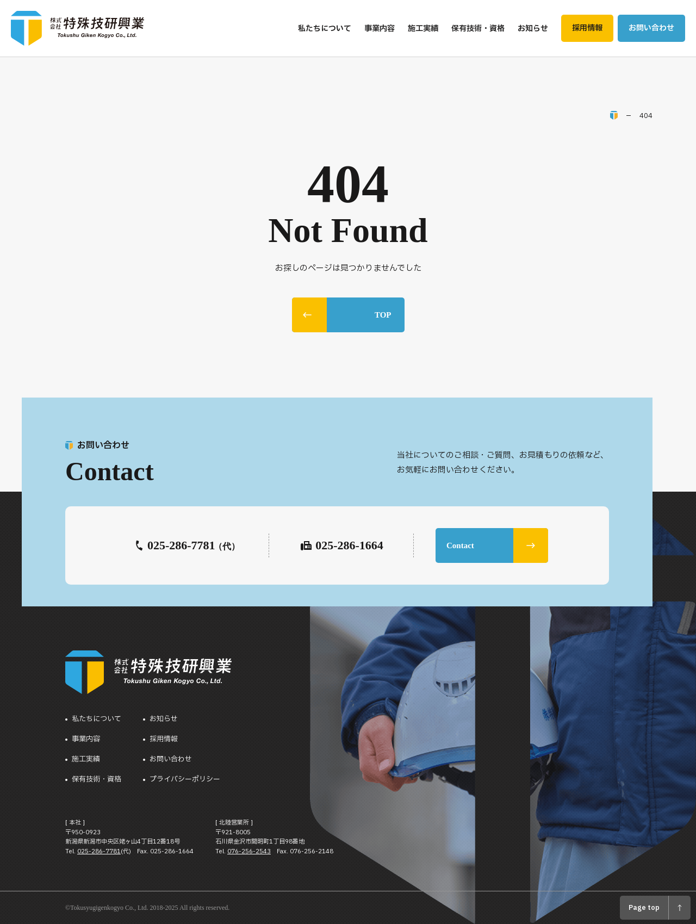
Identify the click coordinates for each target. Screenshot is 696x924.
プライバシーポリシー (185, 779)
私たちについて (96, 719)
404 (645, 116)
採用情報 (164, 739)
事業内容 (86, 739)
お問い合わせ (171, 759)
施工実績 (86, 759)
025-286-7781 (99, 851)
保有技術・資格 (96, 779)
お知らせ (164, 719)
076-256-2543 (249, 851)
